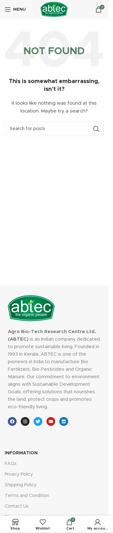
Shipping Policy (20, 485)
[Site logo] (54, 9)
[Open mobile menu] (15, 9)
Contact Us (17, 506)
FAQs (11, 464)
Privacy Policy (19, 474)
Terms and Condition (27, 496)
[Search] (54, 129)
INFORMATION (21, 453)
